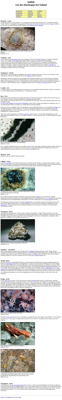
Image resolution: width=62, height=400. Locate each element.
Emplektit (30, 14)
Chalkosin (18, 16)
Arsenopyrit (19, 11)
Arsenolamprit (48, 268)
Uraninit (21, 385)
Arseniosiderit (48, 200)
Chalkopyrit (19, 14)
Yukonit (38, 197)
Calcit (3, 103)
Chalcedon (29, 76)
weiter (19, 398)
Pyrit (39, 13)
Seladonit (11, 103)
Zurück (2, 398)
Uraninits (56, 107)
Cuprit (51, 24)
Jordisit (30, 16)
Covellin (30, 11)
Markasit (40, 16)
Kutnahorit (25, 103)
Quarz (33, 281)
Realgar (39, 14)
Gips (30, 149)
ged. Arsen (18, 103)
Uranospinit (40, 25)
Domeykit (30, 13)
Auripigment (19, 13)
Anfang (9, 398)
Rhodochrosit (10, 264)
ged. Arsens (14, 59)
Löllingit (40, 11)
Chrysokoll (16, 60)
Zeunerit (39, 60)
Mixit (39, 82)
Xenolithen (8, 163)
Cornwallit (51, 65)
